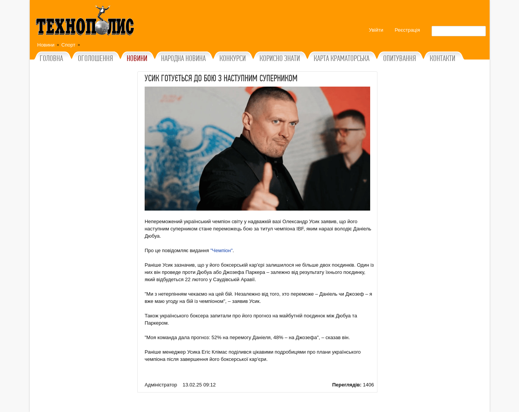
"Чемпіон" (221, 250)
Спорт (68, 45)
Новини (46, 45)
